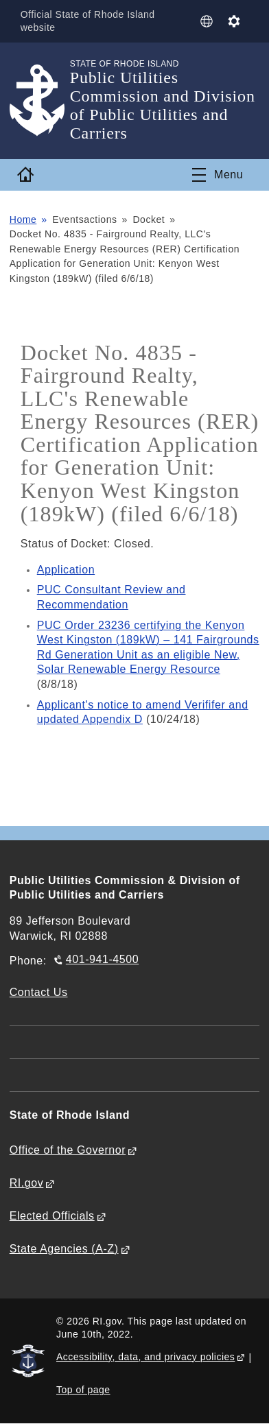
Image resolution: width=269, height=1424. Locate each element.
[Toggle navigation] (217, 175)
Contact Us (39, 992)
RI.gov (27, 1183)
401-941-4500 (102, 959)
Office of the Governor (68, 1150)
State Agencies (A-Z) (64, 1249)
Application (66, 569)
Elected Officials (52, 1216)
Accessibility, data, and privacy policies (145, 1356)
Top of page (83, 1389)
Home (23, 219)
